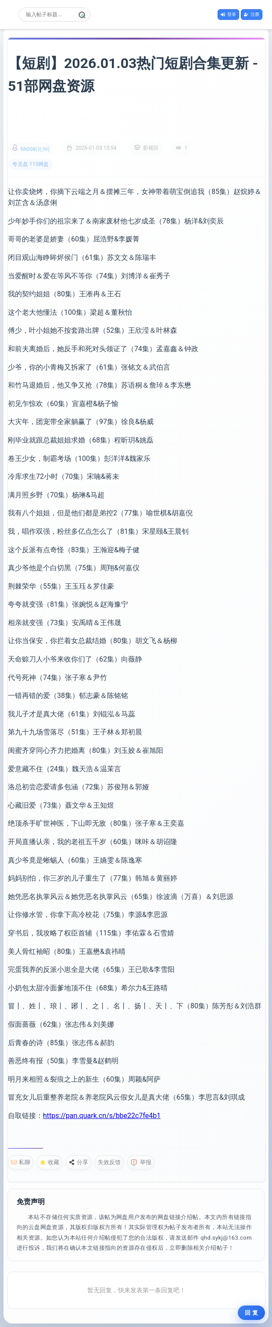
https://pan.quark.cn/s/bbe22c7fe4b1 (102, 1115)
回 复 (251, 1312)
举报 (140, 1162)
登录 (228, 14)
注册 (251, 14)
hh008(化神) (35, 149)
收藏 (49, 1162)
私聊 (20, 1162)
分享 (78, 1162)
